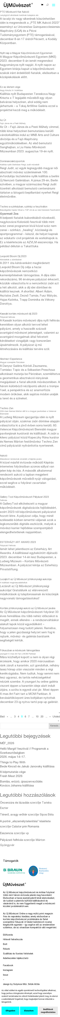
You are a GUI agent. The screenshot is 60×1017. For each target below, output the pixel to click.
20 (42, 717)
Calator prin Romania (25, 826)
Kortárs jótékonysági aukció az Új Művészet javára (27, 608)
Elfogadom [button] (10, 1011)
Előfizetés (8, 935)
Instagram (8, 970)
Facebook (8, 966)
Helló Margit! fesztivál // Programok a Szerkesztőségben (24, 753)
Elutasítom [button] (28, 1011)
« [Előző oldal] (7, 717)
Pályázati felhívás (11, 840)
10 (37, 717)
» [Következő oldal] (50, 717)
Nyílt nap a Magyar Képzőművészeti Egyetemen (26, 53)
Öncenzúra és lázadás (14, 802)
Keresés (54, 726)
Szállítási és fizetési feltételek (18, 954)
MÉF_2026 (7, 743)
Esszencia (6, 833)
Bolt (5, 944)
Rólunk (6, 949)
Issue (5, 975)
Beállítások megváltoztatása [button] (48, 1010)
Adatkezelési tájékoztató (15, 958)
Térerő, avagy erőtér (13, 814)
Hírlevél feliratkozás (13, 940)
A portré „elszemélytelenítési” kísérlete (25, 821)
